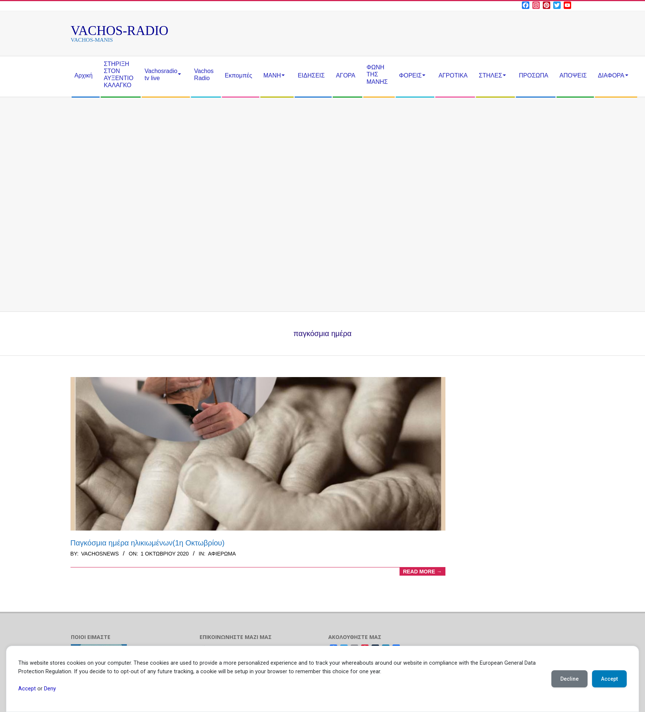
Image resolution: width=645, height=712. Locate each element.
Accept (27, 689)
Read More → (422, 572)
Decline (569, 679)
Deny (50, 689)
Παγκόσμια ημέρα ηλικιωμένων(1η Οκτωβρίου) (148, 543)
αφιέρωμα (222, 554)
